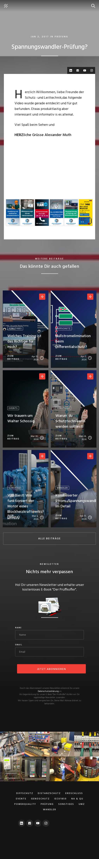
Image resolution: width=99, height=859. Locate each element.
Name (18, 628)
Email (18, 645)
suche (94, 4)
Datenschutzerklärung (48, 692)
